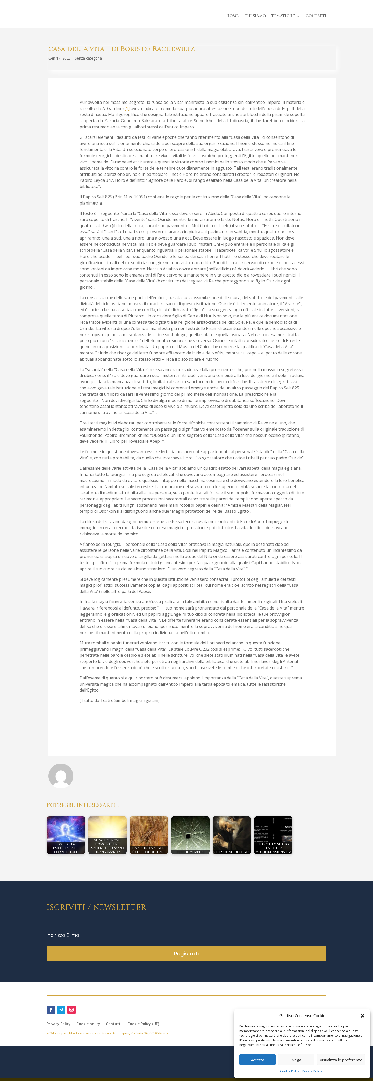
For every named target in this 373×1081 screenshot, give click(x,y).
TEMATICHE (283, 15)
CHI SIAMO (255, 15)
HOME (232, 15)
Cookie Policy (290, 1071)
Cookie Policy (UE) (143, 1027)
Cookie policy (88, 1027)
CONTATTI (316, 15)
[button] (362, 1015)
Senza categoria (88, 61)
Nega (296, 1059)
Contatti (114, 1027)
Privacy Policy (312, 1071)
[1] (127, 111)
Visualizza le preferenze (341, 1059)
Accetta (257, 1059)
